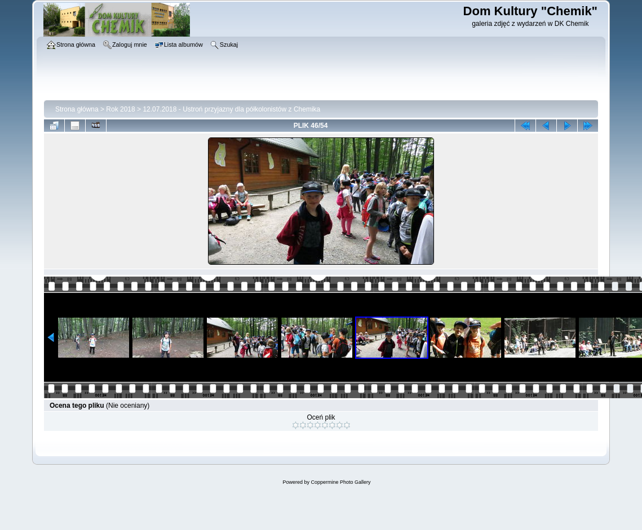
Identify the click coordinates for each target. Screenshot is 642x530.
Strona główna (77, 109)
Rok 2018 (120, 109)
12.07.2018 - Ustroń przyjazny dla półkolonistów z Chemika (231, 109)
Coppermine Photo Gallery (340, 482)
